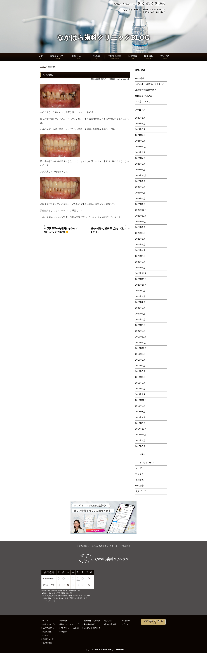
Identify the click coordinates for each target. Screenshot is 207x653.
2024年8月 (140, 123)
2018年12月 (140, 400)
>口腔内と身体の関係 (91, 628)
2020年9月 (140, 291)
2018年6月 (140, 423)
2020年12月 (140, 273)
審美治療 (139, 480)
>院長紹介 (108, 621)
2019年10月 (140, 348)
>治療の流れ (46, 632)
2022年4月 (140, 193)
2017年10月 (140, 435)
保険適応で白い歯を (144, 96)
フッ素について (142, 101)
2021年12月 (140, 210)
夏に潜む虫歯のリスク (145, 90)
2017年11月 (140, 429)
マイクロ (139, 474)
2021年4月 (140, 250)
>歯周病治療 (46, 643)
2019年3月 (140, 383)
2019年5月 (140, 371)
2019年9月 (140, 354)
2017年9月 (140, 440)
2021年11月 (140, 216)
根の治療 (139, 485)
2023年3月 (140, 164)
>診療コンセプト (48, 624)
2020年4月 (140, 319)
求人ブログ (140, 491)
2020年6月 (140, 308)
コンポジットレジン (144, 462)
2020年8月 (140, 296)
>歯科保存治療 (88, 624)
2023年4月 (140, 158)
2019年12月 (140, 337)
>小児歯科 (63, 632)
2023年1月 (140, 170)
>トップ (44, 621)
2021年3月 (140, 256)
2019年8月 (140, 360)
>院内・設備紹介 (111, 624)
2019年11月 (140, 342)
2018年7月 (140, 417)
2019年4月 (140, 377)
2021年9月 (140, 227)
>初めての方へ (47, 628)
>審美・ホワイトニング (69, 624)
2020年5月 (140, 314)
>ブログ (125, 624)
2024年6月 (140, 129)
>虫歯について (47, 639)
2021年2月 (140, 262)
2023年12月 (140, 146)
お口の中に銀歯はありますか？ (150, 84)
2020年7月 (140, 302)
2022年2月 (140, 198)
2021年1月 (140, 267)
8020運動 (139, 78)
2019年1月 (140, 394)
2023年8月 (140, 152)
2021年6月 (140, 239)
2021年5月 (140, 244)
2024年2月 (140, 141)
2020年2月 (140, 331)
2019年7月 (140, 366)
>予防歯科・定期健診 (91, 621)
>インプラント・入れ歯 (69, 628)
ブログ (138, 468)
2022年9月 (140, 181)
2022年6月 (140, 187)
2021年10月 (140, 221)
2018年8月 (140, 412)
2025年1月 (140, 118)
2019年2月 (140, 388)
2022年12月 (140, 175)
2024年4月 (140, 135)
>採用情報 (126, 621)
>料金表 (44, 635)
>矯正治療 (63, 621)
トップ (43, 67)
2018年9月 (140, 406)
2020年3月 (140, 325)
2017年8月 (140, 446)
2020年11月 (140, 279)
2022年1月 (140, 204)
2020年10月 (140, 285)
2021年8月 (140, 233)
